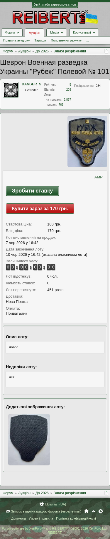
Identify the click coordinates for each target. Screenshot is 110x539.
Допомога (18, 518)
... (87, 40)
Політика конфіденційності (76, 518)
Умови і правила (41, 518)
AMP (98, 177)
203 (68, 89)
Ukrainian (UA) (55, 504)
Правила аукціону (16, 40)
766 (60, 104)
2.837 (67, 99)
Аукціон (34, 32)
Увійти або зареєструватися (55, 4)
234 (98, 85)
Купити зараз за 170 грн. (40, 208)
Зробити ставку (32, 191)
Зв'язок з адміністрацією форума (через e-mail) (46, 511)
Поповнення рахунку (66, 40)
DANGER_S (31, 84)
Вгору (94, 511)
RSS (101, 511)
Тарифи (40, 40)
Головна (86, 511)
